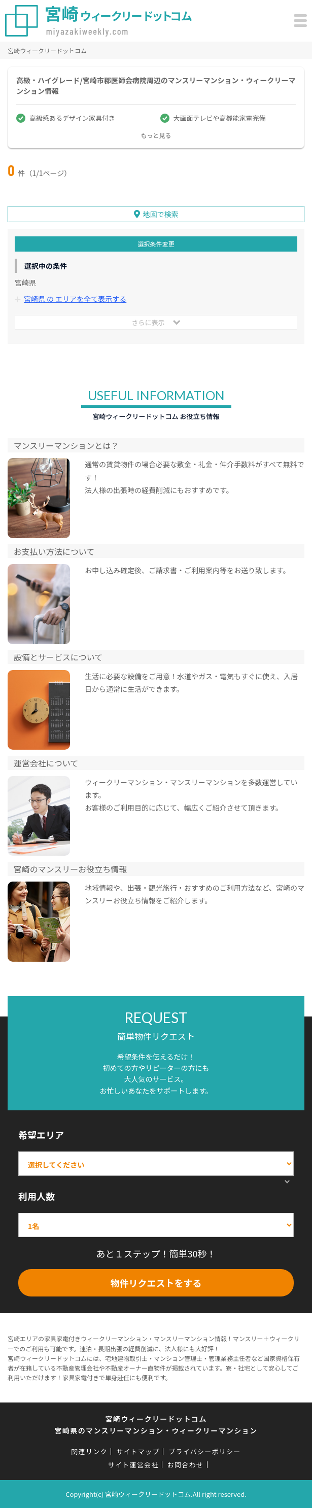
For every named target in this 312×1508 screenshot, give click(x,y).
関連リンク (89, 1451)
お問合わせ (185, 1464)
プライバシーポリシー (204, 1451)
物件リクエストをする (156, 1282)
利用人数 (36, 1196)
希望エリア (41, 1134)
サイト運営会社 (133, 1464)
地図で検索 (161, 214)
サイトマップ (138, 1451)
